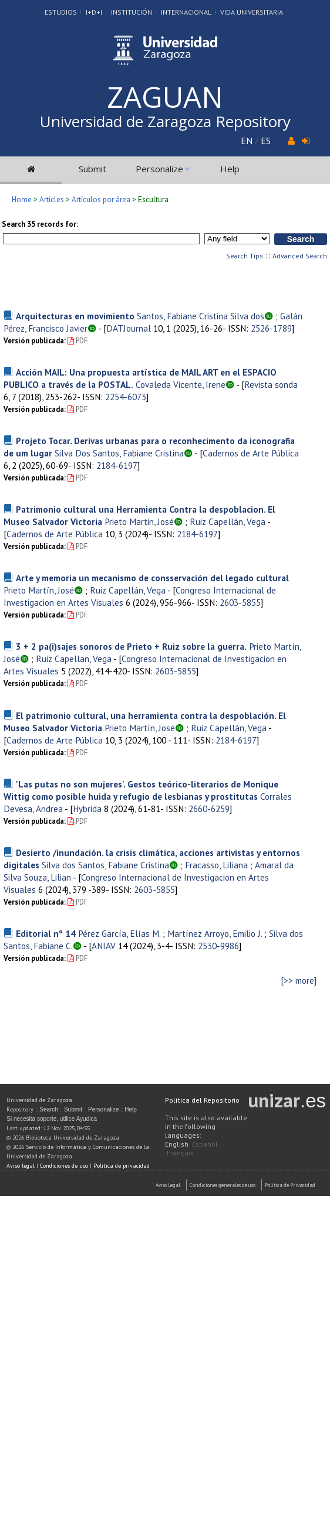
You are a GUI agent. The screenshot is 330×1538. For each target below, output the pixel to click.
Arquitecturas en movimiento (75, 316)
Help (230, 169)
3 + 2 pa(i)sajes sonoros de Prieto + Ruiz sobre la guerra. (131, 646)
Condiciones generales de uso (222, 1185)
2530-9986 (218, 946)
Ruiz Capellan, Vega (74, 658)
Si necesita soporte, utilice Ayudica (51, 1119)
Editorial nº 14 (46, 933)
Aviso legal (20, 1165)
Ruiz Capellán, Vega (227, 521)
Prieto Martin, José (139, 521)
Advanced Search (299, 255)
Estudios (61, 12)
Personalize (159, 169)
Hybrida (87, 808)
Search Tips (244, 255)
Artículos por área (101, 199)
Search (48, 1109)
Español (205, 1144)
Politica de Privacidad (290, 1185)
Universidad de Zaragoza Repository (165, 121)
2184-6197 (116, 465)
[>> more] (298, 980)
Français (180, 1152)
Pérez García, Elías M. (119, 933)
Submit (92, 169)
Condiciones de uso (64, 1165)
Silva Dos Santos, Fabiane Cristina (119, 453)
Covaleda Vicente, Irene (180, 384)
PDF (77, 341)
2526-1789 (271, 328)
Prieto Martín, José (39, 590)
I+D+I (94, 12)
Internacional (186, 12)
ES (266, 140)
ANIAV (104, 946)
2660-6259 (209, 808)
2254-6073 (125, 397)
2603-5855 (240, 602)
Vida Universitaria (251, 12)
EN (246, 140)
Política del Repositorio (202, 1100)
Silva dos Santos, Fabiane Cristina (105, 865)
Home (22, 199)
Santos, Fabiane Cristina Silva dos (200, 316)
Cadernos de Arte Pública (251, 453)
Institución (131, 12)
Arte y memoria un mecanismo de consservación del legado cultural (152, 578)
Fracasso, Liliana (216, 865)
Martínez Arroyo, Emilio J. (214, 933)
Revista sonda (271, 384)
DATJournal (128, 328)
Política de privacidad (121, 1165)
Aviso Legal (168, 1185)
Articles (51, 199)
